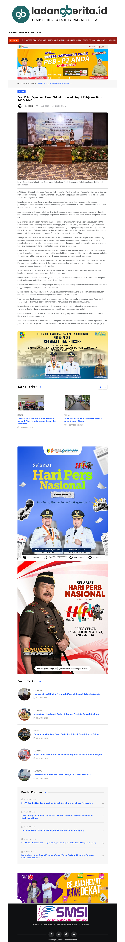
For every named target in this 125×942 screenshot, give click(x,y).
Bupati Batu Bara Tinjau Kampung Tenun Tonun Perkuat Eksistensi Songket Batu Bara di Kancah (57, 856)
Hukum (36, 731)
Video (35, 925)
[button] (100, 387)
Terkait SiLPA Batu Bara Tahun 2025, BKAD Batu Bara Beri (62, 775)
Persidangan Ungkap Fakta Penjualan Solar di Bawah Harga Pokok (66, 734)
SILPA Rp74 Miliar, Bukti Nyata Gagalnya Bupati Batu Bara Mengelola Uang (58, 843)
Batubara (38, 690)
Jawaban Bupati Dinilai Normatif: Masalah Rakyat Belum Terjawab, (67, 694)
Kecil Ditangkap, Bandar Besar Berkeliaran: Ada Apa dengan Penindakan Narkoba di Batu (57, 817)
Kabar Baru (24, 32)
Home (21, 83)
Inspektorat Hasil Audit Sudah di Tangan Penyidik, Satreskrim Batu (66, 714)
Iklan (86, 925)
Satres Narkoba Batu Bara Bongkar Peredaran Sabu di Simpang (52, 831)
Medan (31, 83)
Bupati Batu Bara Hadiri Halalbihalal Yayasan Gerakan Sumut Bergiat (68, 755)
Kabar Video (36, 32)
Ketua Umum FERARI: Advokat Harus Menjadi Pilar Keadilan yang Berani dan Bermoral (36, 421)
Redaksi (13, 32)
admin (31, 106)
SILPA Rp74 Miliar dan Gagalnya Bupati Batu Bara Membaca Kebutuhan (57, 803)
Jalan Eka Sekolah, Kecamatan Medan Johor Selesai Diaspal (83, 420)
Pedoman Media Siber (68, 925)
